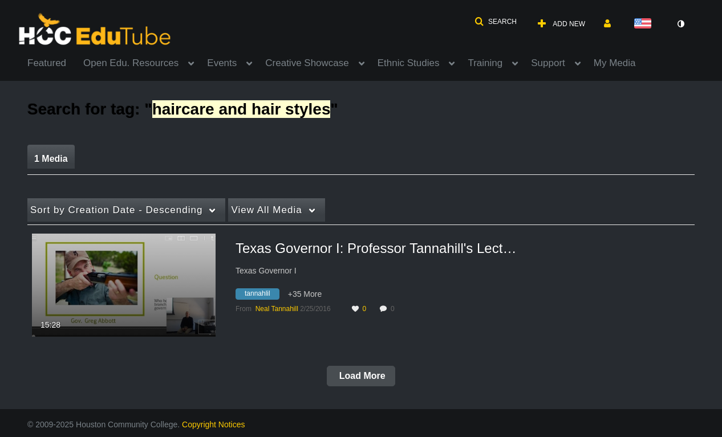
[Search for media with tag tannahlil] (262, 295)
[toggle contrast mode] (680, 24)
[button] (495, 21)
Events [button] (222, 63)
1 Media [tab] (51, 159)
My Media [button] (615, 63)
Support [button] (548, 63)
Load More (360, 376)
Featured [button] (46, 63)
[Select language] (645, 24)
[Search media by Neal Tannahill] (276, 309)
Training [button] (485, 63)
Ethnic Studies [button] (409, 63)
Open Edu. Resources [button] (131, 63)
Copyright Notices (213, 424)
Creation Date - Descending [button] (116, 210)
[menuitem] (55, 62)
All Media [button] (266, 210)
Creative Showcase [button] (306, 63)
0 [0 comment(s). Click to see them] (394, 309)
